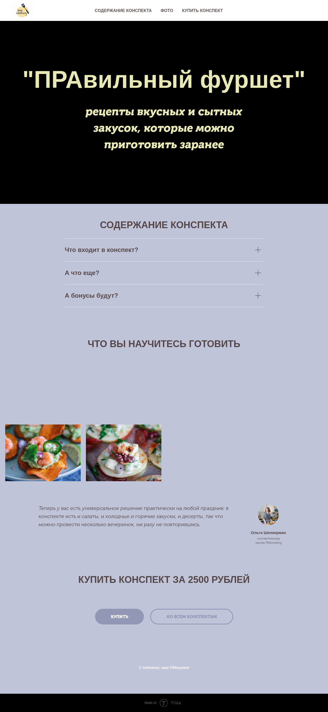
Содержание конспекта (123, 10)
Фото (167, 10)
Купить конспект (202, 10)
